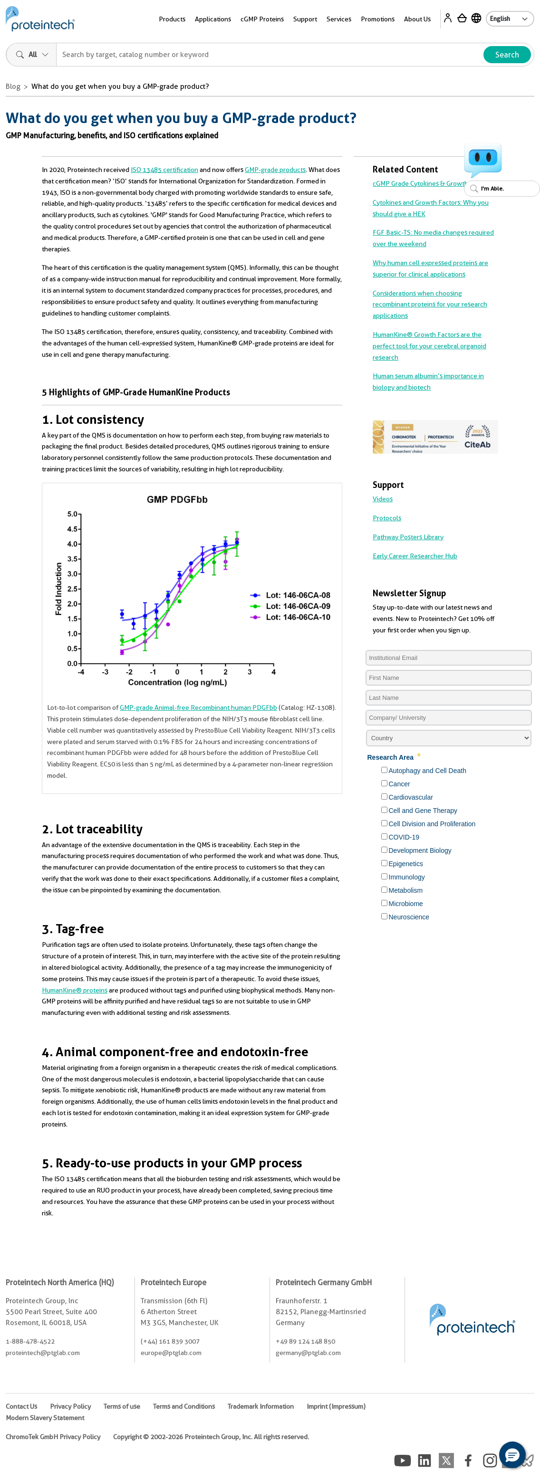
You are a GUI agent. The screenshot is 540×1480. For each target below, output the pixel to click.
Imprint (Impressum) (336, 1406)
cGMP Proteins (262, 19)
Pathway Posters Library (408, 537)
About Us (417, 19)
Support (305, 19)
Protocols (387, 518)
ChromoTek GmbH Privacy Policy (53, 1437)
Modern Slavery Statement (45, 1418)
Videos (383, 499)
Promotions (378, 19)
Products (172, 19)
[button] (512, 1455)
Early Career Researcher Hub (415, 556)
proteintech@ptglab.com (43, 1352)
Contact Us (21, 1406)
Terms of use (122, 1406)
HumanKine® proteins (74, 990)
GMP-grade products (275, 169)
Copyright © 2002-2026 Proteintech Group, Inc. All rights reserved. (211, 1437)
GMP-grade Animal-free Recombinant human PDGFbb (198, 707)
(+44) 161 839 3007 (170, 1341)
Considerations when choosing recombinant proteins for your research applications (430, 304)
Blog (13, 86)
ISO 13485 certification (164, 169)
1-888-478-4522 (30, 1341)
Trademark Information (261, 1406)
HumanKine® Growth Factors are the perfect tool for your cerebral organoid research (429, 346)
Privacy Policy (70, 1406)
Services (339, 19)
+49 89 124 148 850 (305, 1341)
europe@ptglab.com (171, 1352)
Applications (213, 19)
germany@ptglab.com (308, 1352)
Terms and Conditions (184, 1406)
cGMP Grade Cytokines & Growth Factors (432, 183)
